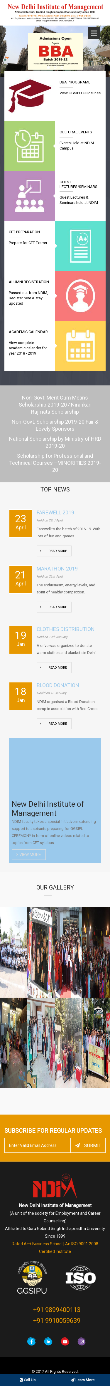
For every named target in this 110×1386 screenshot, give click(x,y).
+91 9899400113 (56, 1309)
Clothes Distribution (66, 629)
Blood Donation (58, 685)
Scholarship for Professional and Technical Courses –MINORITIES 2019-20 (55, 463)
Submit (88, 1145)
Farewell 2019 (55, 512)
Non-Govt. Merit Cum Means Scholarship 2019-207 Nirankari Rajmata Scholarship (55, 405)
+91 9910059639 (56, 1320)
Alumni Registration (29, 282)
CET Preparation (24, 232)
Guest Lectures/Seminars (78, 184)
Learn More (82, 1380)
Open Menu (94, 33)
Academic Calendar (28, 332)
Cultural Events (76, 132)
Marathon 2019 (57, 569)
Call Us (27, 1380)
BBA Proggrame (75, 82)
